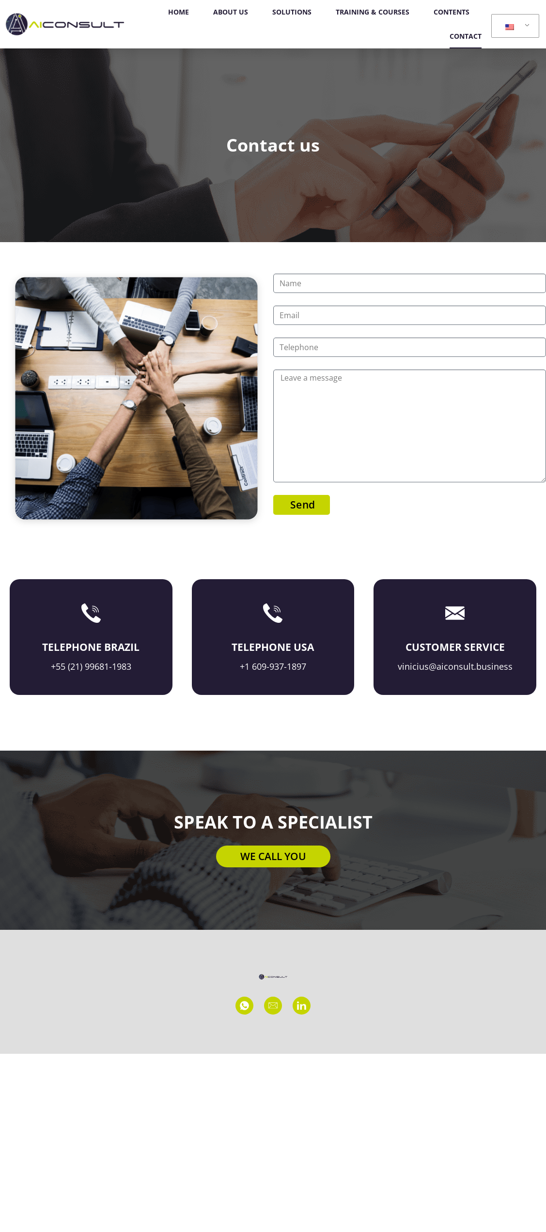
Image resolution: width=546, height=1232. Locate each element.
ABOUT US (230, 11)
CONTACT (466, 36)
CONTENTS (451, 11)
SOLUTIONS (292, 11)
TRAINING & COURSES (372, 11)
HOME (178, 11)
